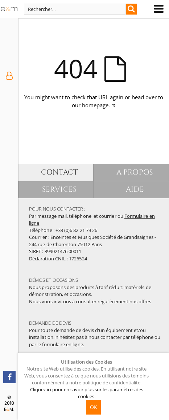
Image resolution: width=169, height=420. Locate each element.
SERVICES (59, 189)
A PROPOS (134, 172)
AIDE (135, 189)
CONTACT (59, 172)
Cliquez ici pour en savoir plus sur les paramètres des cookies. (86, 393)
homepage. (96, 105)
